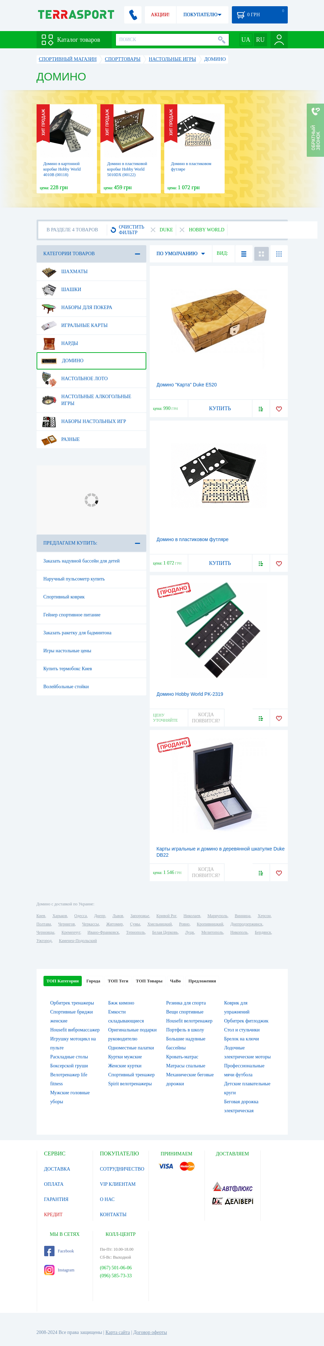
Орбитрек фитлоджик (246, 1020)
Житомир (114, 924)
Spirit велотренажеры (130, 1083)
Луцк (189, 932)
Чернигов (66, 924)
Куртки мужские (125, 1056)
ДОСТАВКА (57, 1169)
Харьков (59, 915)
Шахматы (64, 272)
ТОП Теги (118, 980)
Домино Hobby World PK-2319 (190, 694)
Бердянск (263, 932)
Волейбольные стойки (66, 686)
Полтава (44, 924)
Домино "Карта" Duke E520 (187, 384)
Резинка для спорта (186, 1003)
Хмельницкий (159, 924)
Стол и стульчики (242, 1029)
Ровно (184, 924)
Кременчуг (70, 932)
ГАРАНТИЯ (56, 1199)
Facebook (59, 1251)
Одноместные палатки (131, 1047)
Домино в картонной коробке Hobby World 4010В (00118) (62, 169)
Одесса (80, 915)
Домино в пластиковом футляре (193, 539)
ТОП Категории (63, 980)
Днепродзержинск (246, 924)
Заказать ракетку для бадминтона (77, 632)
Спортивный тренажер (131, 1074)
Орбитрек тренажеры (72, 1003)
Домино (62, 361)
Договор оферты (150, 1332)
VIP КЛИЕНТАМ (118, 1184)
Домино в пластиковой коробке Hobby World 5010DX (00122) (127, 169)
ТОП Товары (149, 980)
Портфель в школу (185, 1029)
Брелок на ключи (241, 1038)
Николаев (192, 915)
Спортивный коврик (64, 596)
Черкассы (90, 924)
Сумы (135, 924)
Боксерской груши (69, 1065)
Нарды (59, 344)
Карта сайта (118, 1332)
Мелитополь (212, 932)
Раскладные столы (69, 1056)
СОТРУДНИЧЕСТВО (122, 1169)
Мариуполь (217, 915)
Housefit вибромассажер (75, 1029)
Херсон (264, 915)
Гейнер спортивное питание (72, 614)
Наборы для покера (76, 308)
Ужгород (44, 940)
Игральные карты (74, 326)
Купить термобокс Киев (67, 668)
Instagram (59, 1270)
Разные (60, 440)
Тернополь (135, 932)
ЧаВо (175, 980)
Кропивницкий (210, 924)
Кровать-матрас (182, 1056)
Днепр (99, 915)
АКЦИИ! (160, 14)
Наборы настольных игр (83, 422)
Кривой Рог (166, 915)
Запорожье (139, 915)
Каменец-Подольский (78, 940)
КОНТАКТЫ (113, 1214)
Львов (117, 915)
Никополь (239, 932)
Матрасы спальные (185, 1065)
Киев (41, 915)
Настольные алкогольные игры (86, 397)
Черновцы (46, 932)
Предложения (202, 980)
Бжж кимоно (121, 1003)
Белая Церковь (165, 932)
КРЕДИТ (53, 1214)
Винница (242, 915)
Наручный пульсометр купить (74, 578)
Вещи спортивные (185, 1012)
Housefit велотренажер (189, 1020)
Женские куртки (125, 1065)
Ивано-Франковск (103, 932)
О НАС (107, 1199)
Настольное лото (74, 379)
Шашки (61, 290)
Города (93, 980)
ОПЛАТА (54, 1184)
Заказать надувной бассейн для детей (81, 561)
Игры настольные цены (67, 650)
